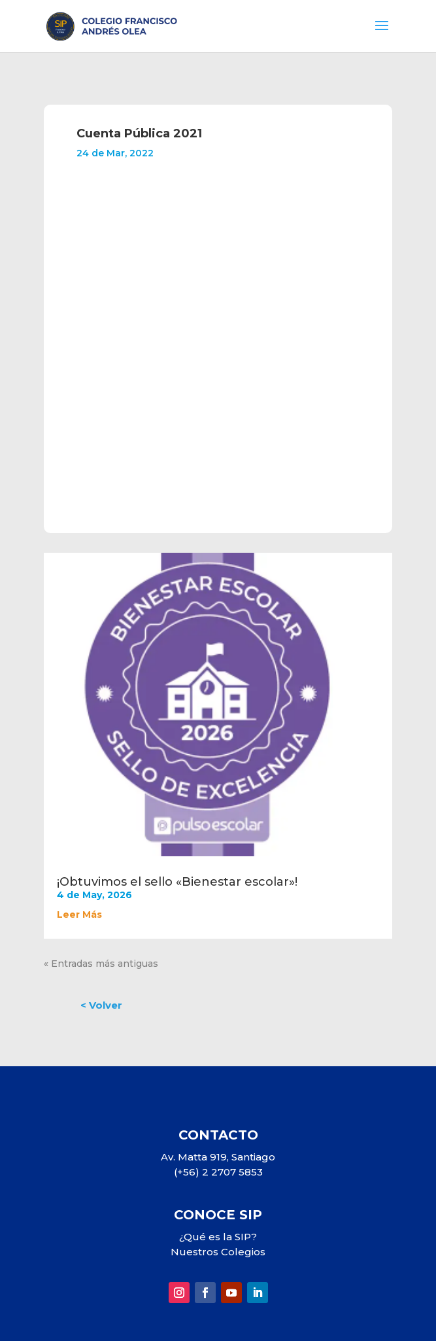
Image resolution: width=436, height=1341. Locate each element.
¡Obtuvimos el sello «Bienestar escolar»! (177, 882)
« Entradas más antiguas (101, 963)
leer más (79, 914)
